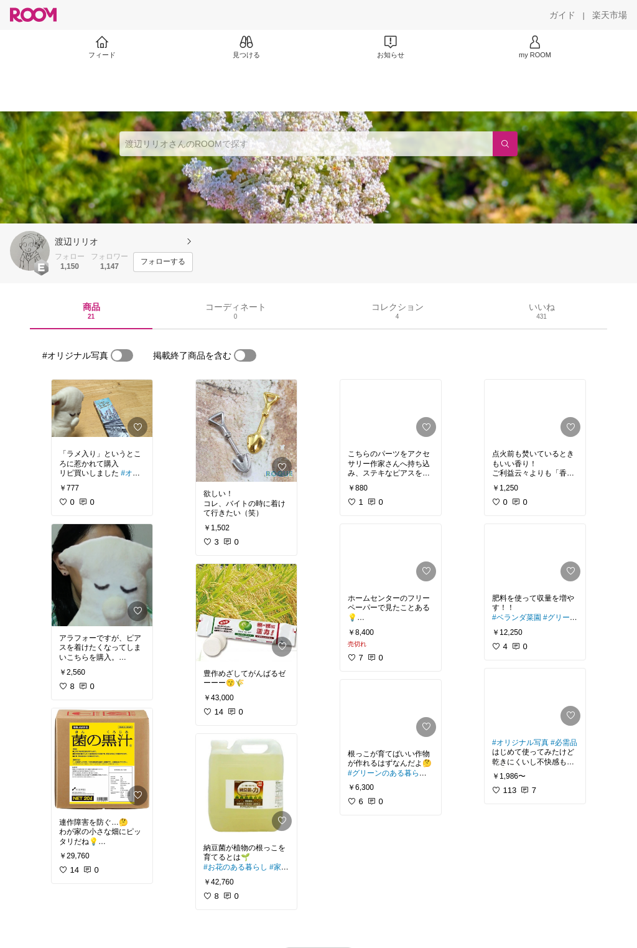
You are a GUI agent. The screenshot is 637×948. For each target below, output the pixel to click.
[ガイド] (562, 15)
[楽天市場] (609, 15)
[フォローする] (163, 262)
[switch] (122, 355)
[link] (102, 411)
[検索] (505, 143)
